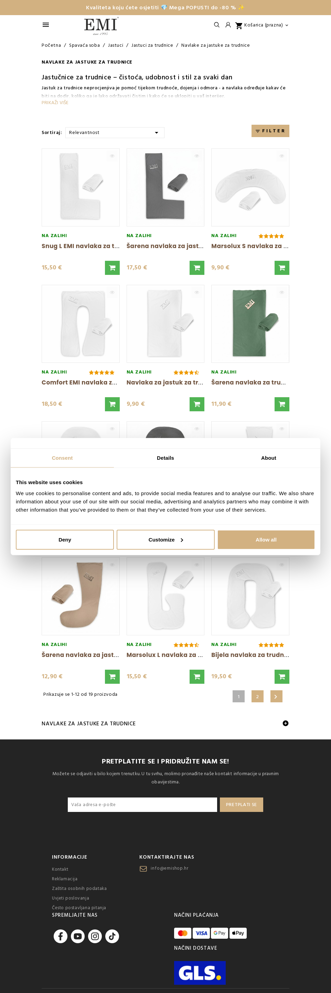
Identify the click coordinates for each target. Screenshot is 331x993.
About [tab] (268, 458)
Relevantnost (115, 132)
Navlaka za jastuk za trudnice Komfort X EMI (196, 382)
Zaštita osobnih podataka (79, 888)
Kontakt (60, 869)
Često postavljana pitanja (79, 908)
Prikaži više (55, 102)
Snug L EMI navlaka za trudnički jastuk (102, 246)
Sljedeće (275, 697)
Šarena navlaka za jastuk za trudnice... (103, 655)
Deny (64, 539)
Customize (166, 539)
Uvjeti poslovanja (70, 898)
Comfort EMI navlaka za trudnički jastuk (105, 382)
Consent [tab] (62, 458)
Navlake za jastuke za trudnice (89, 723)
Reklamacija (65, 879)
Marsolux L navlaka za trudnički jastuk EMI (193, 655)
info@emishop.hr (169, 868)
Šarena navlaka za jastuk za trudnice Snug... (197, 246)
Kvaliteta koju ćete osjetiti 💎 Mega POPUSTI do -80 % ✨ (165, 7)
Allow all (266, 539)
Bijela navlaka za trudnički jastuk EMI (270, 655)
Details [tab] (165, 458)
